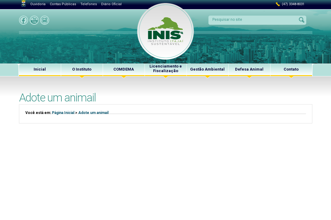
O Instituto (81, 69)
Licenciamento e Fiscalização (165, 68)
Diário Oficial (111, 4)
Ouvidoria (38, 4)
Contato (291, 69)
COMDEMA (123, 69)
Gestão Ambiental (207, 69)
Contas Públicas (63, 4)
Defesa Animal (249, 69)
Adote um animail (93, 113)
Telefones (88, 4)
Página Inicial (63, 113)
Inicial (40, 69)
